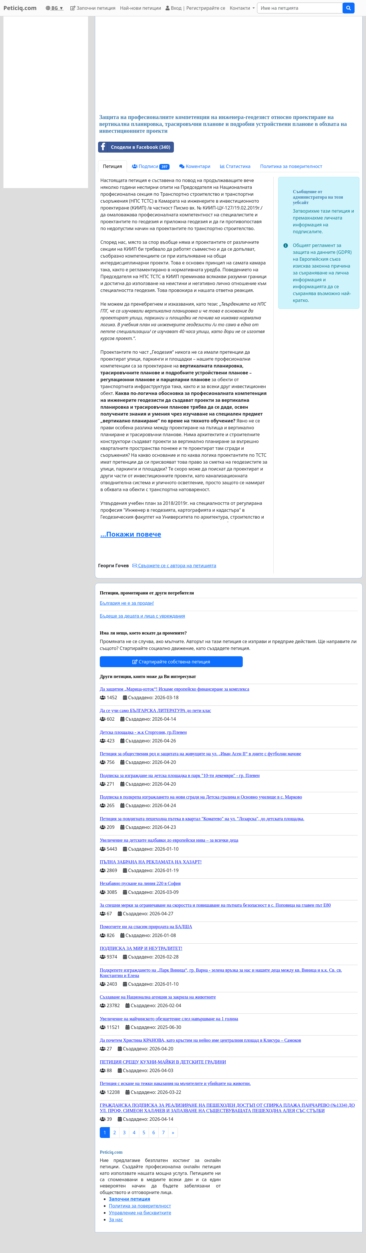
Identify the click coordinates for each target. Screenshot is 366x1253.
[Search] (300, 8)
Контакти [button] (240, 8)
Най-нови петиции (140, 8)
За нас (116, 1219)
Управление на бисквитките (140, 1212)
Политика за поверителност (291, 166)
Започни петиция (92, 8)
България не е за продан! (127, 603)
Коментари (194, 166)
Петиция (112, 166)
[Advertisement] (228, 65)
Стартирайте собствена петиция (171, 662)
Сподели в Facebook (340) (134, 147)
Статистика (235, 166)
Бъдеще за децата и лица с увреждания (142, 616)
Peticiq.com (20, 8)
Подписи (151, 166)
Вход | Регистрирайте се (195, 8)
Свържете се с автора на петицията (174, 565)
